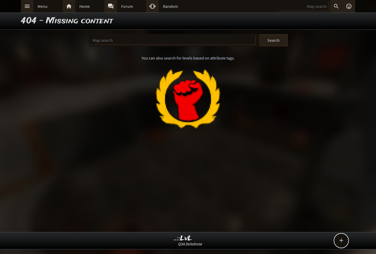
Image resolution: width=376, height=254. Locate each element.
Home (84, 6)
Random (170, 6)
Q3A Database (190, 243)
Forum (127, 6)
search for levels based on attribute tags (199, 58)
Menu (43, 6)
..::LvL (183, 238)
